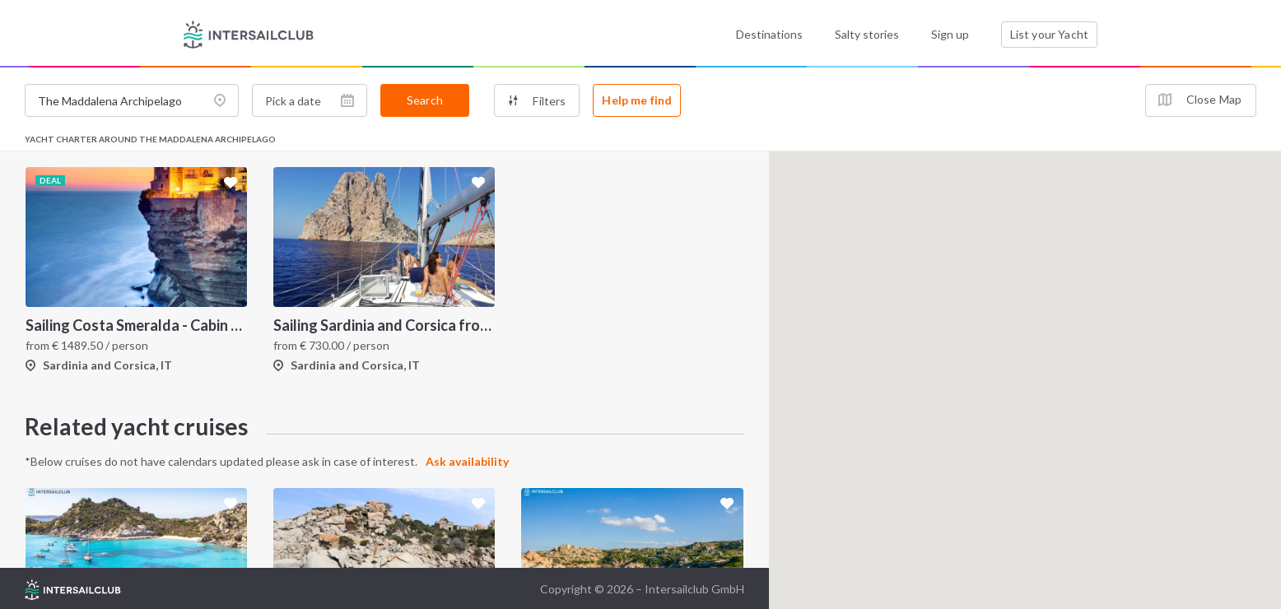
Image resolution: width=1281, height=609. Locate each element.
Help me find (637, 100)
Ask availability (467, 461)
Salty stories (867, 34)
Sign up (950, 34)
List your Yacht (1049, 34)
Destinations (769, 34)
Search (425, 100)
